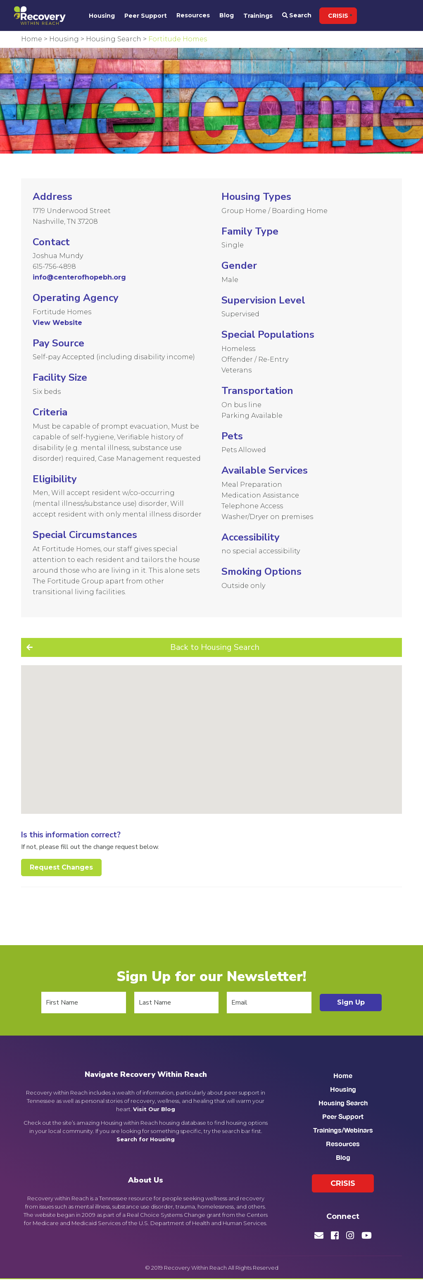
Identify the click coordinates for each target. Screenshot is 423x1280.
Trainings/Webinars (343, 1130)
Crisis (338, 15)
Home (342, 1075)
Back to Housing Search (214, 647)
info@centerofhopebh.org (79, 277)
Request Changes (61, 867)
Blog (226, 15)
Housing (102, 15)
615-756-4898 (54, 266)
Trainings (258, 15)
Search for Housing (145, 1139)
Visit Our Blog (154, 1109)
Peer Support (145, 15)
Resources (193, 15)
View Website (57, 323)
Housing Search (343, 1103)
